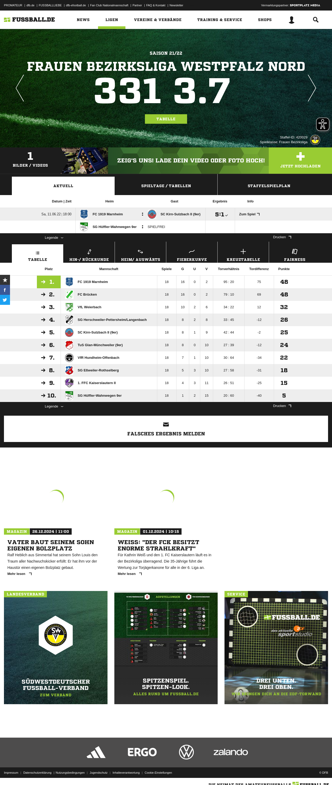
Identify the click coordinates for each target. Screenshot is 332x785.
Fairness (295, 254)
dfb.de (30, 5)
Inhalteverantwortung (126, 772)
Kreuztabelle (243, 254)
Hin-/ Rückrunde (89, 254)
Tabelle (166, 119)
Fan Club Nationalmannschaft (109, 5)
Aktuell (63, 186)
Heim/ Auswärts (140, 254)
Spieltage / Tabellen (166, 186)
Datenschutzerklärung (37, 772)
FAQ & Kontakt (155, 5)
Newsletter (176, 5)
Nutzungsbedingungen (70, 772)
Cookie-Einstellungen (158, 772)
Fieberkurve (192, 254)
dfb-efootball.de (76, 5)
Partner (137, 5)
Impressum (11, 772)
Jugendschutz (99, 772)
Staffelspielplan (269, 186)
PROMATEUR (13, 5)
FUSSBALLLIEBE (50, 5)
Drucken (282, 237)
